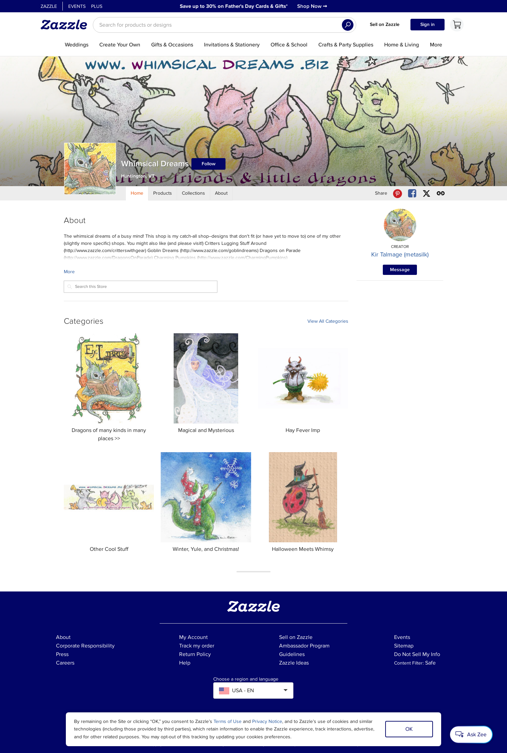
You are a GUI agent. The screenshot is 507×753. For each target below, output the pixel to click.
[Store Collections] (193, 193)
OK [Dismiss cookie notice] (409, 729)
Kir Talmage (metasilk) (400, 254)
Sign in (427, 24)
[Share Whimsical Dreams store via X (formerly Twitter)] (426, 193)
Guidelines (292, 654)
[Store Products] (162, 193)
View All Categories (327, 321)
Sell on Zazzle (385, 24)
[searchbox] (224, 25)
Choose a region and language (245, 679)
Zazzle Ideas (294, 662)
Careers (65, 662)
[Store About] (221, 193)
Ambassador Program (304, 645)
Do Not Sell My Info (417, 654)
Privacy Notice (267, 721)
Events (77, 6)
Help (184, 662)
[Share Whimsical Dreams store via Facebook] (412, 193)
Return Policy (195, 654)
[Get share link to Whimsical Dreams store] (440, 193)
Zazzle (49, 6)
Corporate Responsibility (85, 645)
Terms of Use (228, 721)
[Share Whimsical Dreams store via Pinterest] (397, 193)
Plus (96, 6)
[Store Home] (137, 193)
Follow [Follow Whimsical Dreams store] (209, 164)
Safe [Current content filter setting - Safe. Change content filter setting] (430, 662)
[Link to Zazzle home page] (66, 24)
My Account (193, 637)
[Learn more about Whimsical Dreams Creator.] (206, 271)
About (63, 637)
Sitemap (404, 645)
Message (400, 270)
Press (62, 654)
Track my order (196, 645)
